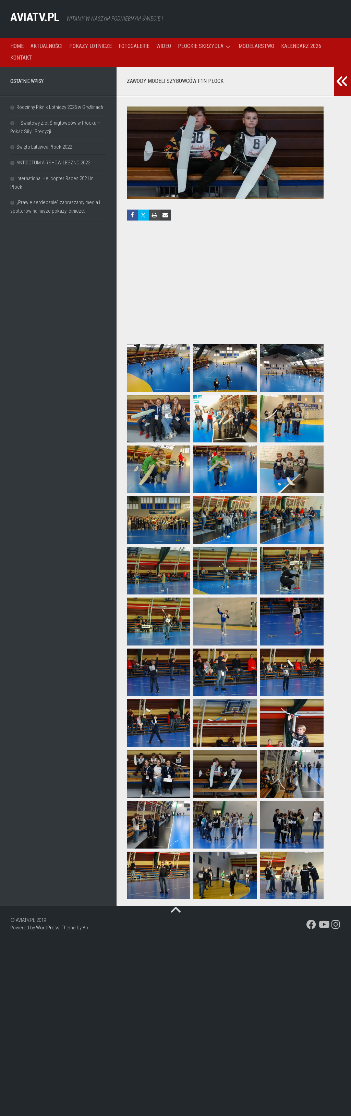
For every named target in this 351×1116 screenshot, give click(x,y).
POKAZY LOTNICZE (90, 46)
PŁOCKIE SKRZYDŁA (200, 46)
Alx (85, 928)
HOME (17, 46)
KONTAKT (21, 57)
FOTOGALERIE (134, 46)
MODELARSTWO (256, 46)
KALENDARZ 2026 (301, 46)
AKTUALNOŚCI (46, 46)
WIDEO (163, 46)
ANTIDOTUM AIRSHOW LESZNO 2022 (53, 163)
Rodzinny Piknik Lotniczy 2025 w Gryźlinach (59, 107)
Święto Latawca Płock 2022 (44, 147)
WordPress (47, 928)
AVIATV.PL (40, 18)
